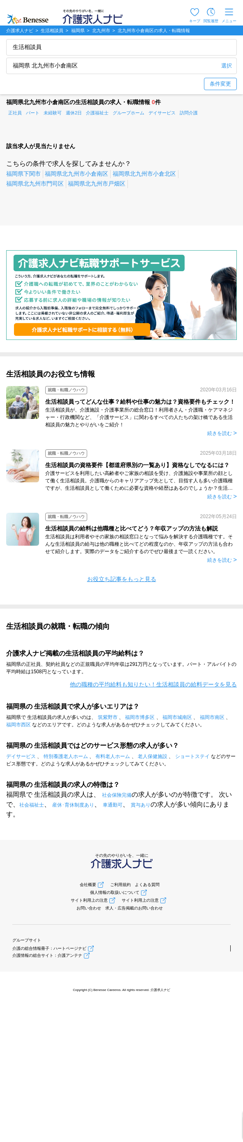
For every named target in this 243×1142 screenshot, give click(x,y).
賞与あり (140, 805)
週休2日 (74, 112)
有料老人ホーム (112, 756)
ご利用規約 (120, 884)
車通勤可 (113, 805)
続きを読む (219, 433)
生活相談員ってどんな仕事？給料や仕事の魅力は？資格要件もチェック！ (140, 401)
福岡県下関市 (23, 173)
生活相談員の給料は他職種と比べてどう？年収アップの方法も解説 (131, 528)
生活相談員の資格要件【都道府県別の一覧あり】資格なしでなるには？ (137, 465)
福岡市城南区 (177, 717)
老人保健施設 (152, 756)
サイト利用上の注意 (89, 900)
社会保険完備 (117, 795)
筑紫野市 (108, 717)
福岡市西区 (18, 725)
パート (32, 112)
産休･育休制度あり (73, 805)
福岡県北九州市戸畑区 (96, 183)
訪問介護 (189, 112)
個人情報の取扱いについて (114, 892)
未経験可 (53, 112)
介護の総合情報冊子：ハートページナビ (49, 948)
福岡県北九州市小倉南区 (76, 173)
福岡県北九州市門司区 (35, 183)
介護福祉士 (97, 112)
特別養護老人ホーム (66, 756)
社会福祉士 (31, 805)
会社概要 (88, 884)
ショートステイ (192, 756)
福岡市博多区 (140, 717)
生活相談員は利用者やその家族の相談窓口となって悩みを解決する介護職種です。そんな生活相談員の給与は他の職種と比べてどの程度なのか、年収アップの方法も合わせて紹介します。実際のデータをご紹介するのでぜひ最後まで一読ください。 (139, 544)
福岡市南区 (212, 717)
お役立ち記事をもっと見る (121, 579)
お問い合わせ (88, 908)
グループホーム (128, 112)
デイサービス (162, 112)
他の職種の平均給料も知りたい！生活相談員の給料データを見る (153, 684)
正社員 (15, 112)
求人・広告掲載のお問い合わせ (134, 908)
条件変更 (220, 84)
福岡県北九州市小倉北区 (144, 173)
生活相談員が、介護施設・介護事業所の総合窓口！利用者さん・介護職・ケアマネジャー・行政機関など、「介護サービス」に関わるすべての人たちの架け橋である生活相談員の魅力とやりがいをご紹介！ (139, 417)
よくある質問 (147, 884)
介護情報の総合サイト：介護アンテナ (47, 955)
